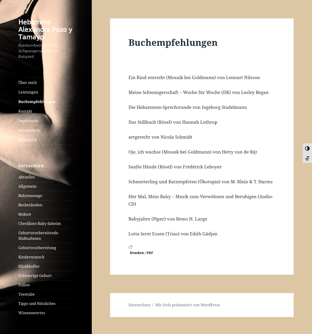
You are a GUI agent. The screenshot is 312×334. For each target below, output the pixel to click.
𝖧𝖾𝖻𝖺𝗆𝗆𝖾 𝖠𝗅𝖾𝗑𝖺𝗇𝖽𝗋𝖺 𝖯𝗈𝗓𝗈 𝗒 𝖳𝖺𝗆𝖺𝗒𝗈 (45, 29)
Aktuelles (26, 177)
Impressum (28, 120)
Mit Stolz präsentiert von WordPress (187, 304)
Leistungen (28, 92)
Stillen (24, 284)
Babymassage (30, 195)
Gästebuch (27, 139)
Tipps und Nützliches (37, 303)
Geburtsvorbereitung (37, 247)
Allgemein (27, 186)
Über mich (27, 82)
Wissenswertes (31, 312)
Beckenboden (30, 204)
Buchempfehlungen (37, 101)
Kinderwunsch (31, 257)
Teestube (26, 294)
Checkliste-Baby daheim (39, 223)
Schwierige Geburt (35, 275)
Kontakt (25, 111)
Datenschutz (29, 130)
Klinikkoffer (29, 266)
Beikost (24, 214)
